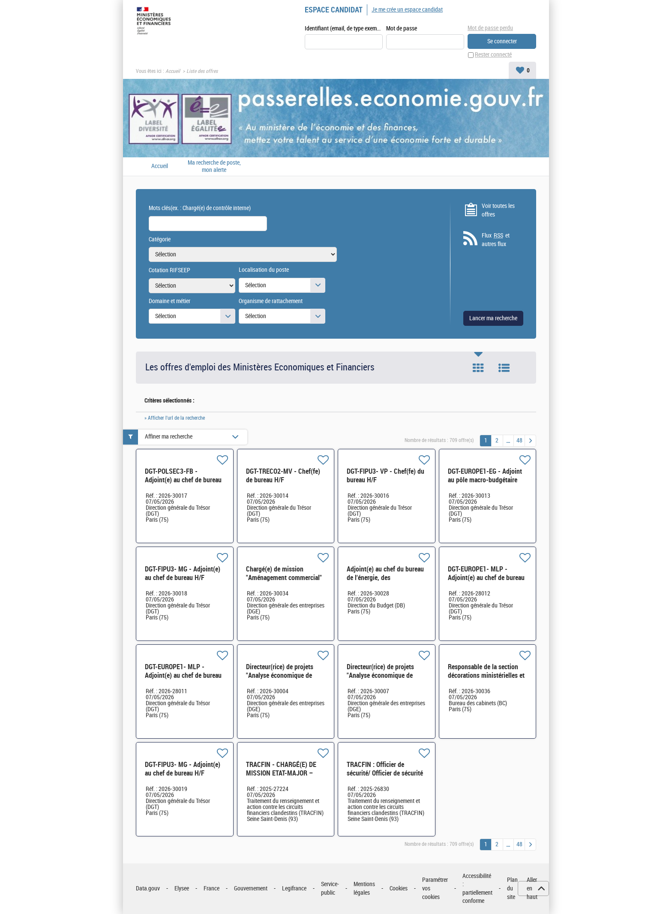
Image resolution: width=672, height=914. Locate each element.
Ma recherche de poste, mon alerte (214, 166)
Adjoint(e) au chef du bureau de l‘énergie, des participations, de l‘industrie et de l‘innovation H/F (385, 582)
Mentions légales (364, 889)
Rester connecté (493, 55)
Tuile (478, 368)
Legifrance (294, 888)
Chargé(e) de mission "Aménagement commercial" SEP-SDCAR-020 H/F (284, 577)
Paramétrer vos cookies (435, 889)
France (211, 888)
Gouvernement (250, 888)
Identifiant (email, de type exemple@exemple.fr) (344, 28)
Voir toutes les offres (498, 210)
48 (519, 440)
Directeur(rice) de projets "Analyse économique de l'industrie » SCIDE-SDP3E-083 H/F (282, 680)
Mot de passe (401, 28)
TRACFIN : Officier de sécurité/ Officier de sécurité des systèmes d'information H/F (385, 777)
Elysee (181, 888)
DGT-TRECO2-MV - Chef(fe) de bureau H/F (283, 475)
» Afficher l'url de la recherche (174, 418)
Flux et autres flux (496, 240)
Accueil (172, 71)
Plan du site (512, 889)
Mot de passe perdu (490, 28)
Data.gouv (148, 888)
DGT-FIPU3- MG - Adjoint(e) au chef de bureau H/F (182, 573)
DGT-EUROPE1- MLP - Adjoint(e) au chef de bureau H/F (486, 577)
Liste (504, 368)
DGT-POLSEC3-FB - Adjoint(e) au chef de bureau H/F (183, 480)
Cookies (399, 888)
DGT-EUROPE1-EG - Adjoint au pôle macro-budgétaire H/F (485, 480)
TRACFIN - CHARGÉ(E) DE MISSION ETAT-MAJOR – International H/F (281, 773)
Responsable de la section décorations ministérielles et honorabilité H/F (486, 675)
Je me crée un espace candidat (407, 9)
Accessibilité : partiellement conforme (477, 888)
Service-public (330, 889)
